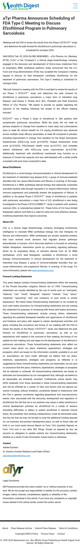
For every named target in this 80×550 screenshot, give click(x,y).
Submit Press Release (45, 528)
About (5, 528)
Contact (61, 533)
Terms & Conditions (68, 528)
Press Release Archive (21, 528)
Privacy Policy (48, 533)
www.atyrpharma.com (43, 270)
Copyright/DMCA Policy (26, 533)
